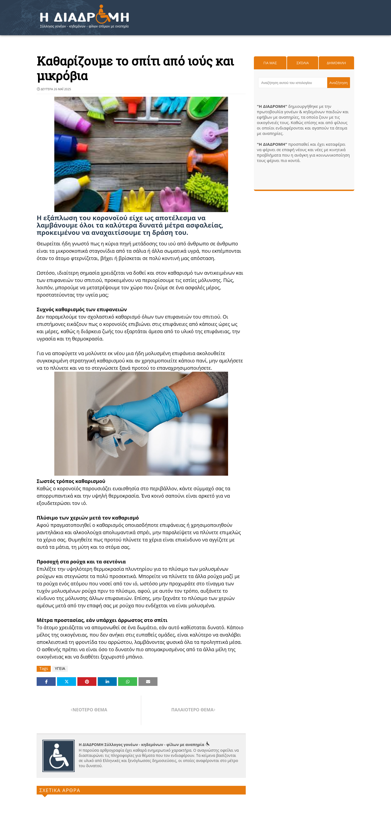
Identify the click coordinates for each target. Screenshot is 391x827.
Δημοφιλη (336, 62)
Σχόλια (303, 62)
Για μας (270, 62)
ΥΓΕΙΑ (60, 668)
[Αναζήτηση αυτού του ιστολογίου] (292, 82)
